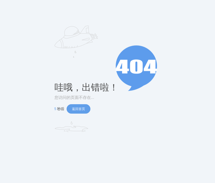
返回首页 (78, 109)
